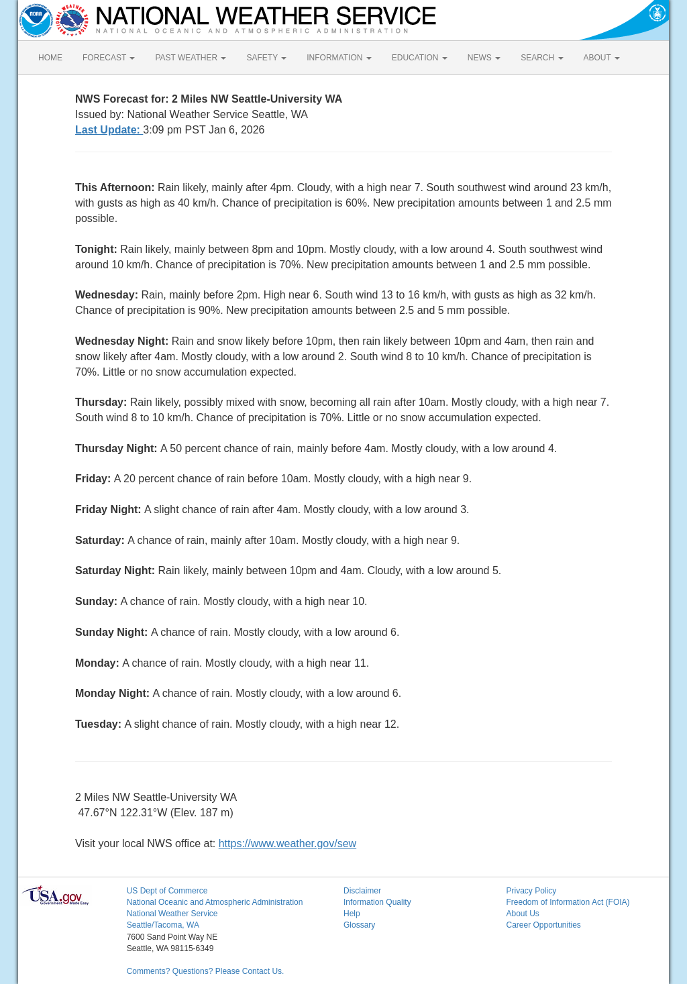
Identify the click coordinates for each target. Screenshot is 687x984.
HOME (50, 57)
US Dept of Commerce (167, 890)
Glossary (359, 925)
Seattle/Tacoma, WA (163, 925)
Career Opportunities (543, 925)
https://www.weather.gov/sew (287, 843)
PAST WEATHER (190, 57)
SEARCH (542, 57)
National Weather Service (172, 913)
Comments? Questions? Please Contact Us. (205, 971)
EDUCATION (419, 57)
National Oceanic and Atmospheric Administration (215, 902)
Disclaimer (362, 890)
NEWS (484, 57)
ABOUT (602, 57)
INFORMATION (339, 57)
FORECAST (109, 57)
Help (352, 913)
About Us (522, 913)
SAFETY (266, 57)
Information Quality (377, 902)
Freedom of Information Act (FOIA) (567, 902)
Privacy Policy (531, 890)
